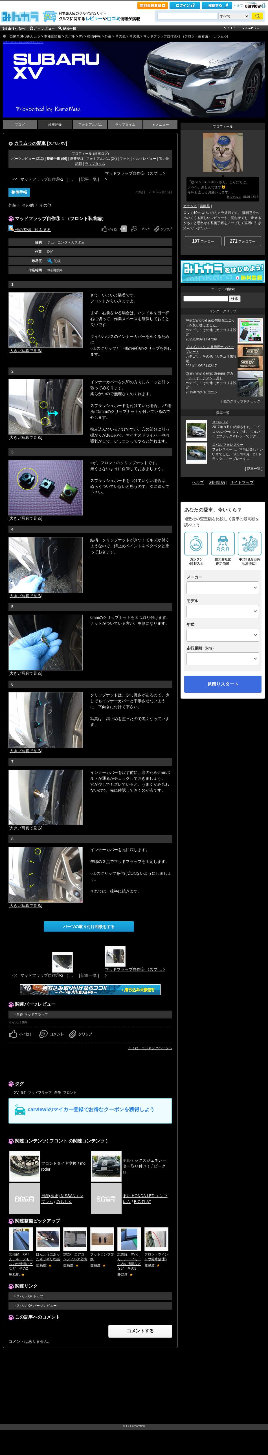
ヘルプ (238, 5)
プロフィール (82, 154)
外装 (108, 36)
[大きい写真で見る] (25, 350)
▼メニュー (160, 125)
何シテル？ (234, 196)
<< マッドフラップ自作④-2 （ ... (42, 179)
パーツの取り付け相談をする (89, 926)
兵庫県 (205, 206)
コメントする (140, 1330)
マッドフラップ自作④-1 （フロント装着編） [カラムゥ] (185, 36)
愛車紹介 (55, 125)
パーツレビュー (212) (27, 159)
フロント (70, 1093)
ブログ (20, 125)
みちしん (64, 1201)
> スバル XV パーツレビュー (35, 1306)
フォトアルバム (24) (101, 159)
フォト (125, 159)
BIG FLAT (142, 1201)
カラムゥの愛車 (30, 143)
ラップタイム (125, 125)
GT (23, 1093)
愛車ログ (101, 154)
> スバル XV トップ (28, 1296)
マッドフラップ (40, 1093)
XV (81, 36)
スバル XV (57, 143)
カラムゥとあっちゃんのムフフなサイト (23, 42)
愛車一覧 (253, 469)
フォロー (203, 241)
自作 (57, 1093)
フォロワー (242, 241)
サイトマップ (242, 482)
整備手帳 (94, 36)
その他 (120, 36)
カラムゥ (190, 206)
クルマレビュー (144, 159)
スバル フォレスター (227, 445)
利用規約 (217, 482)
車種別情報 (52, 36)
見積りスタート (223, 684)
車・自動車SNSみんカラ (21, 36)
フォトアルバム (90, 125)
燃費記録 (77, 159)
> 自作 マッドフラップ (31, 1014)
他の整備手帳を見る (29, 229)
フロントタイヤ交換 (59, 1163)
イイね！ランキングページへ (150, 1048)
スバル (70, 36)
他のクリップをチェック (241, 401)
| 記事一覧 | (89, 179)
